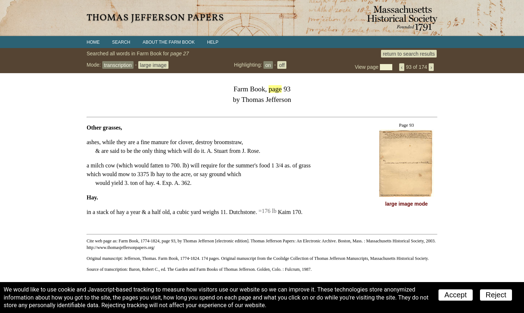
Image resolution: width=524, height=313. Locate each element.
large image (153, 65)
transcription (118, 65)
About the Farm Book (169, 42)
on (268, 65)
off (282, 65)
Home (93, 42)
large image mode (406, 204)
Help (212, 42)
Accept (455, 295)
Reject (496, 295)
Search (121, 42)
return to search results (409, 53)
